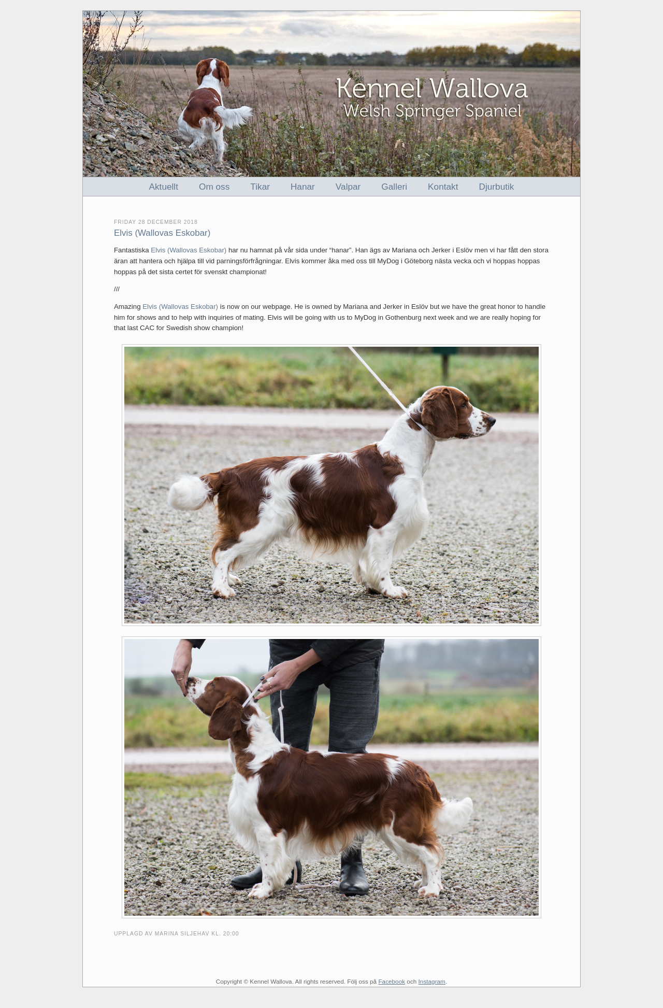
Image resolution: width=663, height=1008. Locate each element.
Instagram (432, 981)
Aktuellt (163, 186)
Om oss (214, 186)
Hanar (303, 186)
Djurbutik (496, 186)
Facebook (391, 981)
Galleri (394, 186)
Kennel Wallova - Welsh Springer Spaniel (331, 94)
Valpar (348, 186)
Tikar (260, 186)
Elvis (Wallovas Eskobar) (188, 250)
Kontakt (443, 186)
